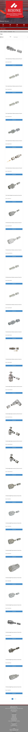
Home (1, 31)
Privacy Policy (14, 715)
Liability (14, 728)
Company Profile (14, 714)
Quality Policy (14, 716)
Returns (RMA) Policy (14, 719)
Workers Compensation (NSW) (14, 729)
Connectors (5, 31)
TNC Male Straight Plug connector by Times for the (13, 495)
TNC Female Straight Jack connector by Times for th (14, 195)
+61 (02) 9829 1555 (14, 706)
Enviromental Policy (14, 718)
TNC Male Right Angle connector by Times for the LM (14, 386)
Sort (10, 36)
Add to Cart (14, 65)
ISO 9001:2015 (14, 717)
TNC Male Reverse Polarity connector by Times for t (14, 222)
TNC (13, 31)
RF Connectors (10, 31)
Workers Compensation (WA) (14, 730)
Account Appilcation (14, 723)
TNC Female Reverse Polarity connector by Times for (14, 58)
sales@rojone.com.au (14, 707)
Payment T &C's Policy (14, 725)
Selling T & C (14, 724)
